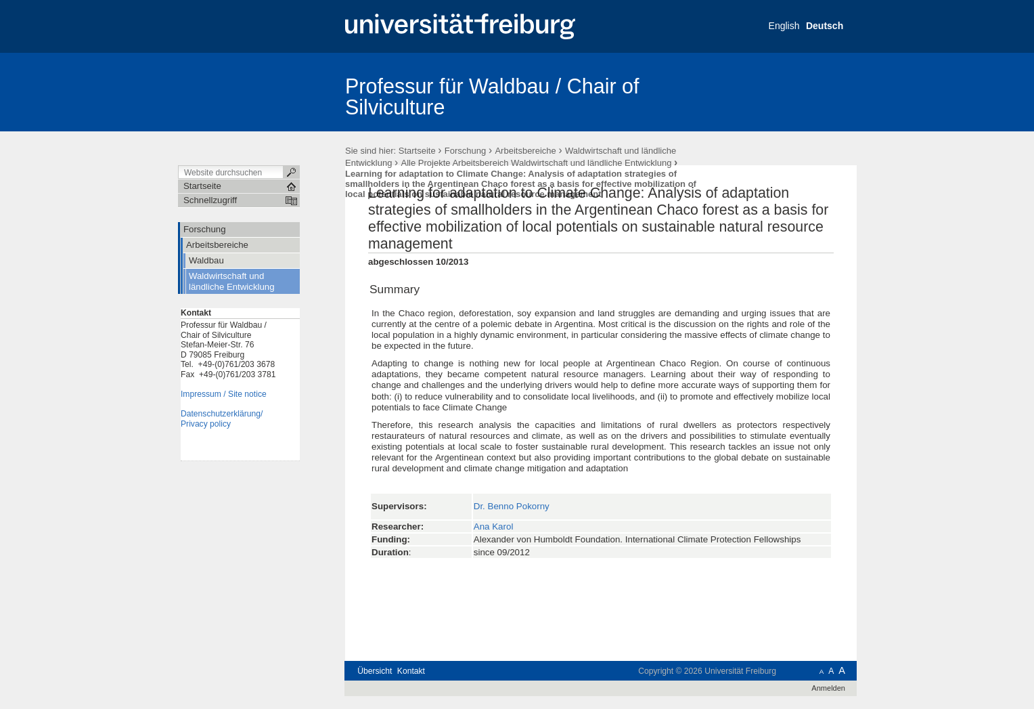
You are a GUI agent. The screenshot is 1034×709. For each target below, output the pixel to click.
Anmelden (828, 688)
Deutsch (824, 25)
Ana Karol (494, 526)
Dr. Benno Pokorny (511, 506)
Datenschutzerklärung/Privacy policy (222, 419)
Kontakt (411, 671)
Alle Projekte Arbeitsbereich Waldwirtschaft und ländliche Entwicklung (536, 163)
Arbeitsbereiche (525, 151)
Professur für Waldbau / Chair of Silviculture (492, 96)
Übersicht (374, 671)
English (784, 25)
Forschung (465, 151)
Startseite (417, 151)
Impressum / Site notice (224, 394)
